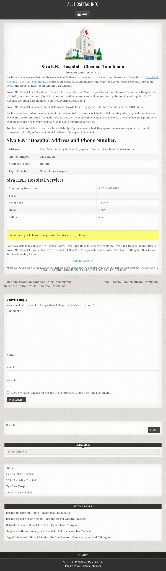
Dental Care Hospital (19, 492)
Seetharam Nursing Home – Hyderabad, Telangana (38, 512)
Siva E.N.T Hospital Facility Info (58, 269)
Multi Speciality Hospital (21, 480)
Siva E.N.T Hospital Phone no (112, 269)
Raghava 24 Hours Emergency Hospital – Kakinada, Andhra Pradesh (49, 531)
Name (11, 354)
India (9, 468)
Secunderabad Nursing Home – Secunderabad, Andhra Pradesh (46, 518)
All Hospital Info (82, 4)
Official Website (83, 260)
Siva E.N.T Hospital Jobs (85, 269)
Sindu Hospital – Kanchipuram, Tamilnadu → (132, 282)
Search (10, 425)
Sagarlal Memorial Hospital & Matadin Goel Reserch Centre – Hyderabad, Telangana (58, 537)
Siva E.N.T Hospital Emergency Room (122, 267)
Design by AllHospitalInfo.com (83, 566)
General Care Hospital (89, 72)
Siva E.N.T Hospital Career (91, 267)
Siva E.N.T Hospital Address (30, 267)
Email (11, 367)
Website (11, 380)
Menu (85, 14)
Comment (14, 311)
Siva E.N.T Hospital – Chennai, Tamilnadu (83, 66)
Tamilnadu (133, 92)
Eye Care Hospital (17, 486)
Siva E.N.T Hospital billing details (61, 267)
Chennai (73, 72)
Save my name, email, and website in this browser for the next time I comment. (60, 392)
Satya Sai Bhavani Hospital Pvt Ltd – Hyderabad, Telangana (42, 525)
